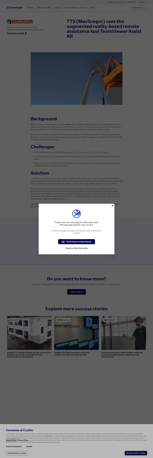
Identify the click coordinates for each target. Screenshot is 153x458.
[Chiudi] (112, 206)
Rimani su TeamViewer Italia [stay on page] (76, 248)
